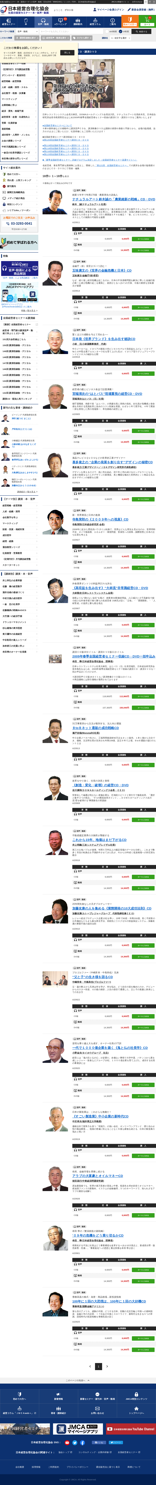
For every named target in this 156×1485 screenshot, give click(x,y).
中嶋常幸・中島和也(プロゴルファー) (91, 982)
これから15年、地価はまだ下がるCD (99, 840)
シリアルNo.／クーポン (16, 210)
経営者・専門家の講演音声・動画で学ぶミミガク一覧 (18, 332)
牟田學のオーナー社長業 (14, 652)
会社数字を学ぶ (10, 517)
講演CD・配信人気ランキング (17, 399)
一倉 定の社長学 (11, 604)
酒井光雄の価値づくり (13, 592)
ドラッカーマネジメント (14, 622)
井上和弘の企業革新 (12, 580)
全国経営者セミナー (127, 1452)
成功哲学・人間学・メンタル (16, 135)
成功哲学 (7, 535)
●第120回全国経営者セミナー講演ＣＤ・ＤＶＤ (66, 140)
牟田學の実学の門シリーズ (15, 158)
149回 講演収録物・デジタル (17, 351)
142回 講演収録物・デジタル (17, 393)
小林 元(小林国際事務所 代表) (89, 344)
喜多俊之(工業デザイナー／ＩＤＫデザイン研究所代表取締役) (104, 467)
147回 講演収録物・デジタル (17, 363)
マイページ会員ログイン (108, 9)
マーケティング (9, 99)
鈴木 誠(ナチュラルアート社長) (89, 204)
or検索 (126, 31)
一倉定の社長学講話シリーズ (16, 152)
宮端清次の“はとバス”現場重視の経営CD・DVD (107, 394)
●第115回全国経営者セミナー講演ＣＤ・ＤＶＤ (66, 154)
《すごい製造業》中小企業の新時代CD (100, 1116)
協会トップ (64, 1452)
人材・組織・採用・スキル (15, 87)
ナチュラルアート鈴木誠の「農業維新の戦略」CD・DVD (113, 199)
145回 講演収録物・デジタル (17, 375)
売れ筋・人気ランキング (17, 180)
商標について (134, 1467)
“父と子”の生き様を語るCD (92, 977)
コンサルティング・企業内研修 (93, 1452)
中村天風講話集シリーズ (14, 146)
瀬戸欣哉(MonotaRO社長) (86, 733)
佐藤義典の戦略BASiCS (14, 610)
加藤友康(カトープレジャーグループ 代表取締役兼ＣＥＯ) (103, 913)
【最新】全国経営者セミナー (17, 324)
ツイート (116, 1442)
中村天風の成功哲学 (12, 598)
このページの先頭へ (78, 1380)
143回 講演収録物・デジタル (17, 387)
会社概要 (19, 1467)
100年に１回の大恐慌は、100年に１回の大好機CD (109, 1301)
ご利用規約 (53, 1467)
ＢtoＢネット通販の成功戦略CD (95, 728)
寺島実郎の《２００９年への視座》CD (100, 519)
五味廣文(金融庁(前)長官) (85, 275)
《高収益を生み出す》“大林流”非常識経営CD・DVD (110, 588)
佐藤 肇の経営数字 (12, 586)
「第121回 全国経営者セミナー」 (112, 165)
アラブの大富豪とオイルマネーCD (97, 1176)
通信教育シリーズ (11, 547)
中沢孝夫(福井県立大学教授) (87, 1121)
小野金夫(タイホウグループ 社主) (90, 1053)
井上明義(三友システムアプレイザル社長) (94, 845)
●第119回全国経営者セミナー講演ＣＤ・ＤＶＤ (66, 145)
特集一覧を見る (29, 310)
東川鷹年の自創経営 (12, 634)
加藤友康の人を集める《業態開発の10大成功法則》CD (111, 908)
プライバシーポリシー (77, 1467)
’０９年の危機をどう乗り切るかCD (98, 1235)
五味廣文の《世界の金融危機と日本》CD (102, 270)
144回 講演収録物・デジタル (17, 381)
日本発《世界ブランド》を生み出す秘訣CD (103, 339)
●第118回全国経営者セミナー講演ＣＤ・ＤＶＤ (66, 148)
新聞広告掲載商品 (14, 192)
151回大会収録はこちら (14, 339)
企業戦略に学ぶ (9, 105)
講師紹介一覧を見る (27, 492)
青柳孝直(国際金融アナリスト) (88, 1306)
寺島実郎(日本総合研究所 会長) (88, 524)
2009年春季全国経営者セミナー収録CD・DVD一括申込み (113, 656)
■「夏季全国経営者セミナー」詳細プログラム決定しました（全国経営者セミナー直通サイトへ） (90, 160)
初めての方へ (11, 174)
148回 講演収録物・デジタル (17, 357)
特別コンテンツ (12, 204)
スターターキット (11, 565)
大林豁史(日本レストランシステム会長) (92, 593)
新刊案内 (9, 186)
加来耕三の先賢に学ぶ (13, 646)
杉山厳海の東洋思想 (12, 628)
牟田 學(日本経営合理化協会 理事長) (92, 661)
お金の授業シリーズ (11, 141)
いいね (99, 1442)
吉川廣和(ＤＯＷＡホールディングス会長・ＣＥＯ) (98, 790)
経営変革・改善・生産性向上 (16, 117)
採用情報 (36, 1467)
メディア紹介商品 (14, 198)
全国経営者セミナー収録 (14, 63)
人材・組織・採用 (11, 511)
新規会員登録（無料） (141, 9)
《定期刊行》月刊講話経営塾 (16, 69)
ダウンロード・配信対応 (14, 75)
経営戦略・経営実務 (11, 81)
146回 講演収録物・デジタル (17, 369)
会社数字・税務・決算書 (14, 93)
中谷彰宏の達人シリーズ (14, 640)
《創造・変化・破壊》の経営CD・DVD (100, 785)
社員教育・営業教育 (12, 553)
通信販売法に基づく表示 (108, 1467)
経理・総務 (8, 541)
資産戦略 (6, 129)
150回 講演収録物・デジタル (17, 345)
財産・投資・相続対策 (13, 529)
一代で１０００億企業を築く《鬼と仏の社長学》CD (110, 1048)
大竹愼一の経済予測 (12, 616)
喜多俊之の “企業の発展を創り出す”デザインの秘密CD (112, 462)
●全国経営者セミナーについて (57, 125)
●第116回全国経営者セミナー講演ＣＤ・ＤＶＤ (66, 151)
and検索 (113, 31)
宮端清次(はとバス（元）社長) (88, 398)
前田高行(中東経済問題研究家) (88, 1181)
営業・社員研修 (9, 123)
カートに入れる (143, 239)
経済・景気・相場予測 (12, 111)
